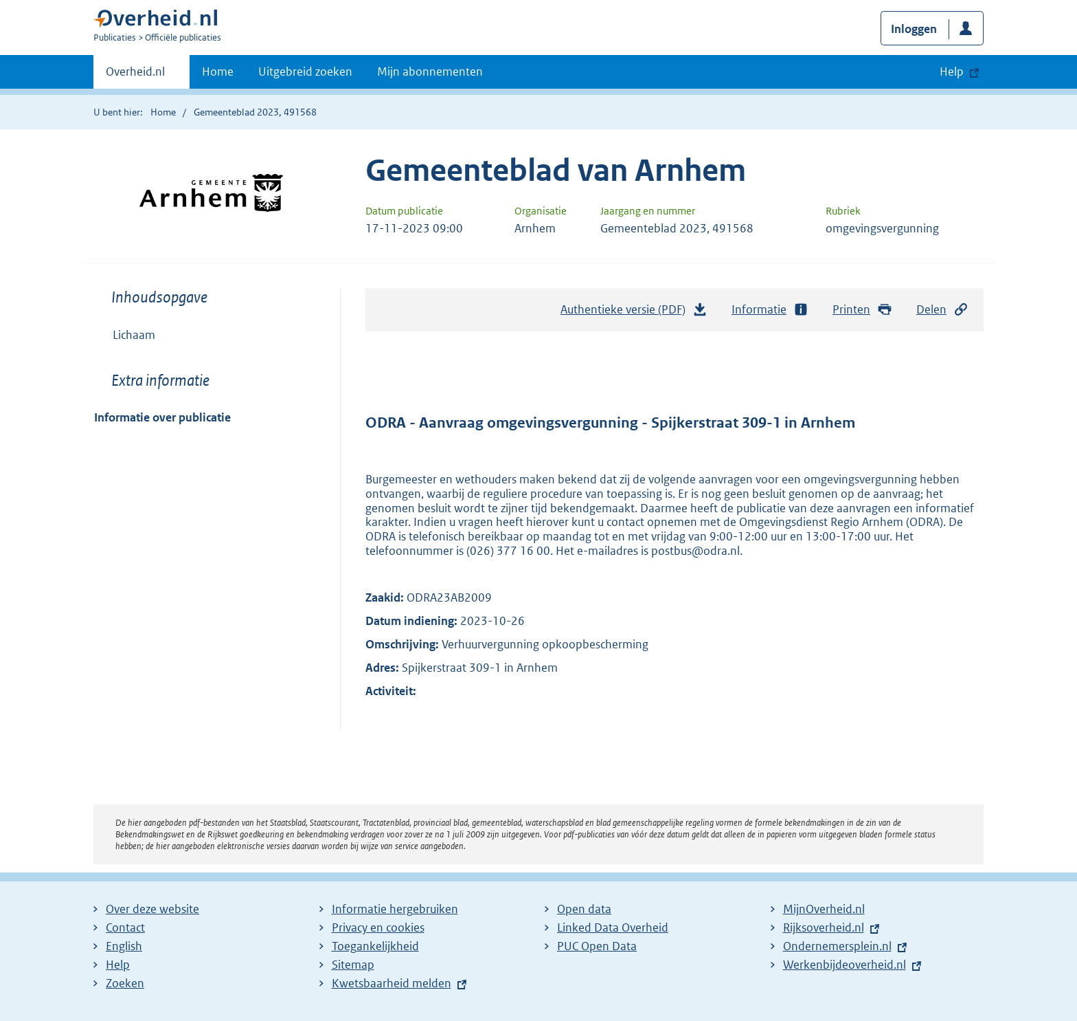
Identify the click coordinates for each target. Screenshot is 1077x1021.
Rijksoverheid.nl (823, 927)
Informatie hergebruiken (395, 908)
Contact (125, 927)
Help (118, 964)
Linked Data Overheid (612, 927)
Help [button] (952, 71)
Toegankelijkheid (375, 946)
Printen (862, 310)
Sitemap (353, 964)
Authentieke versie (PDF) (633, 312)
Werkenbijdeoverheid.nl (844, 964)
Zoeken (125, 983)
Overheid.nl (135, 76)
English (124, 946)
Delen (942, 310)
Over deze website (152, 908)
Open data (584, 908)
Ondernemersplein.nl (837, 946)
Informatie (770, 310)
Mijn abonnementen (430, 71)
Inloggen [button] (914, 28)
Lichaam (134, 334)
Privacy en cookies (378, 927)
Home (218, 71)
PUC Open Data (597, 946)
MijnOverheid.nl (824, 908)
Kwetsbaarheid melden (391, 983)
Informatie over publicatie (162, 417)
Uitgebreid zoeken (305, 71)
